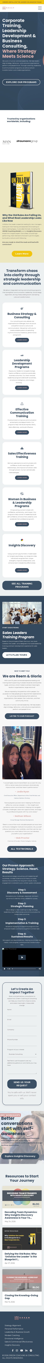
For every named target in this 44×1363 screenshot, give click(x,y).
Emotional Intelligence (14, 1338)
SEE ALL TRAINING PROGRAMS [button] (22, 585)
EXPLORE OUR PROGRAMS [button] (21, 82)
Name (9, 1009)
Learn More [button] (22, 253)
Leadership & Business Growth (17, 1332)
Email (9, 1019)
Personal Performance (14, 1329)
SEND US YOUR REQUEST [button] (22, 1084)
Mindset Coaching (12, 1335)
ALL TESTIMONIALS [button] (22, 849)
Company (10, 1029)
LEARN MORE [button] (22, 340)
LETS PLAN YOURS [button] (16, 655)
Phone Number (12, 1039)
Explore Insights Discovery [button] (20, 1156)
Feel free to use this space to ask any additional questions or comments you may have (22, 1063)
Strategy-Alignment (13, 1325)
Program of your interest (15, 1049)
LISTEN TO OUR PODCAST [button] (22, 716)
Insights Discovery (12, 1345)
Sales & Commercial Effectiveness (19, 1342)
